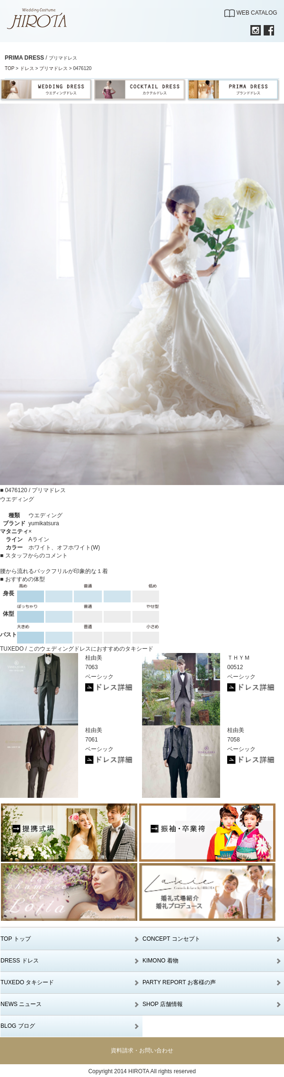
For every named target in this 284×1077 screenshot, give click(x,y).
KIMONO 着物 (160, 960)
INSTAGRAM (255, 30)
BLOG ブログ (17, 1026)
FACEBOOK (269, 30)
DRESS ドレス (19, 960)
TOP (9, 68)
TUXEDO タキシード (27, 982)
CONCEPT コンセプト (171, 939)
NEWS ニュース (21, 1004)
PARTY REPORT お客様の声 (179, 982)
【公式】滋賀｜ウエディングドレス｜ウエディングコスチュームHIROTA (42, 18)
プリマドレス (53, 68)
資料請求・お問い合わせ (142, 1050)
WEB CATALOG (256, 12)
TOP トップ (15, 939)
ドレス (27, 68)
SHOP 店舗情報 (162, 1004)
